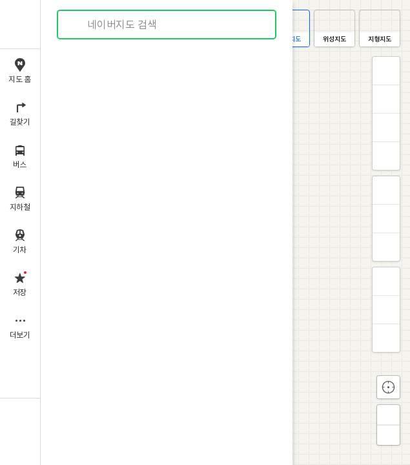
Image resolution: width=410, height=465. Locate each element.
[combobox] (167, 24)
